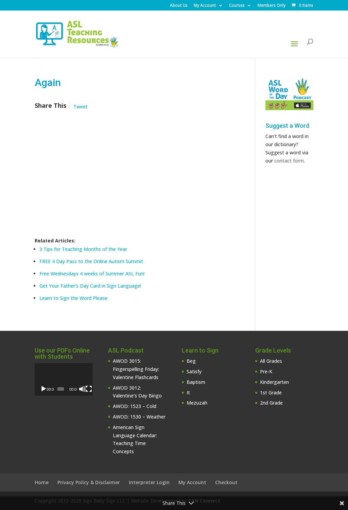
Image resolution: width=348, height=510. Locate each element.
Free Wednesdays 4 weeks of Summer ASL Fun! (91, 273)
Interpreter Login (149, 482)
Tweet (80, 106)
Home (42, 482)
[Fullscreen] (88, 389)
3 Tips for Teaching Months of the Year (83, 249)
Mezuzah (197, 403)
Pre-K (266, 371)
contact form (289, 160)
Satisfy (194, 371)
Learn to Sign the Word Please (73, 298)
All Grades (271, 361)
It (188, 392)
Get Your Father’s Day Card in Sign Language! (90, 286)
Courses (237, 5)
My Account (205, 5)
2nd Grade (271, 403)
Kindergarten (274, 382)
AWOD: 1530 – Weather (139, 416)
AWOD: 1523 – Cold (134, 406)
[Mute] (82, 389)
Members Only (271, 5)
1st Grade (271, 392)
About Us (179, 5)
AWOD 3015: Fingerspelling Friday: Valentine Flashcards (136, 369)
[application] (64, 379)
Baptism (196, 382)
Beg (191, 361)
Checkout (226, 482)
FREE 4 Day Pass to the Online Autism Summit (91, 261)
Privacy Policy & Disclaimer (88, 482)
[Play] (43, 389)
